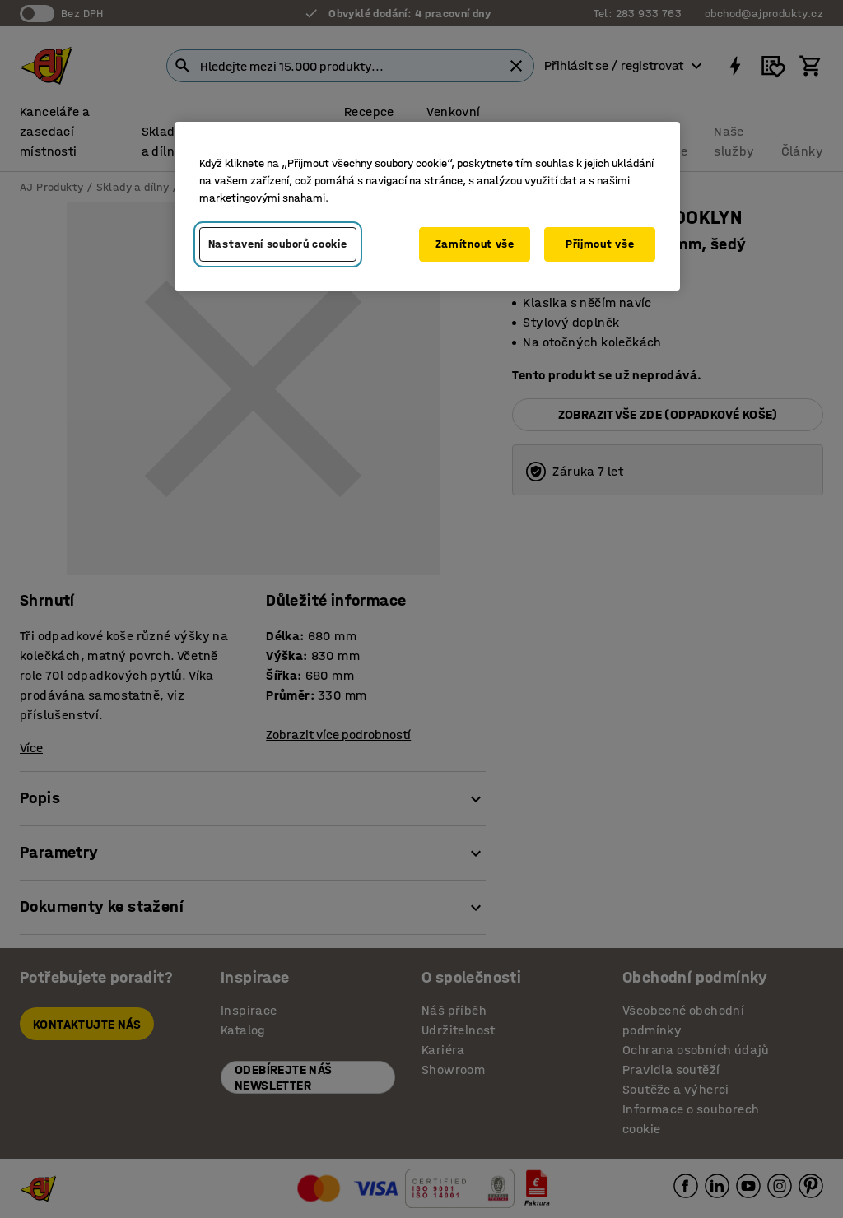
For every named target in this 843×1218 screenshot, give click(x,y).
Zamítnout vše (475, 244)
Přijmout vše (600, 244)
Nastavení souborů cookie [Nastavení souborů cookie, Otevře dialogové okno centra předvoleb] (277, 244)
